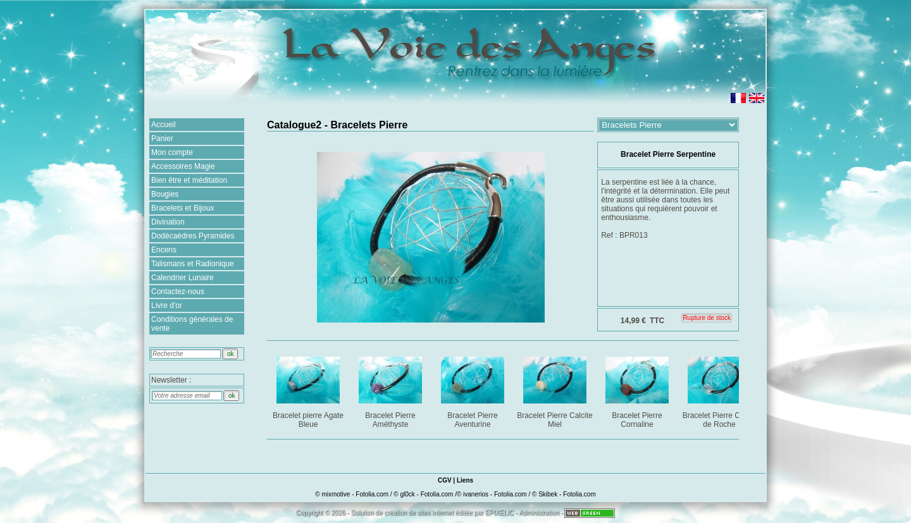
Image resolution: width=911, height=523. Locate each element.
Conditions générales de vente (192, 324)
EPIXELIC (499, 512)
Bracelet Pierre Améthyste (391, 390)
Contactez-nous (177, 291)
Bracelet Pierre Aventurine (474, 390)
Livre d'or (166, 305)
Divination (168, 222)
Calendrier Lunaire (182, 277)
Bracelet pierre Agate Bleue (309, 390)
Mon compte (172, 152)
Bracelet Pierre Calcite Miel (555, 390)
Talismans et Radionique (192, 263)
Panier (162, 138)
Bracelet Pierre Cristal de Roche (720, 390)
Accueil (163, 124)
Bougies (164, 194)
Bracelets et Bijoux (182, 208)
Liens (465, 480)
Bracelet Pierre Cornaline (638, 390)
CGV (445, 480)
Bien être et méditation (189, 180)
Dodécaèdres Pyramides (192, 235)
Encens (164, 249)
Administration (539, 512)
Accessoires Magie (183, 166)
